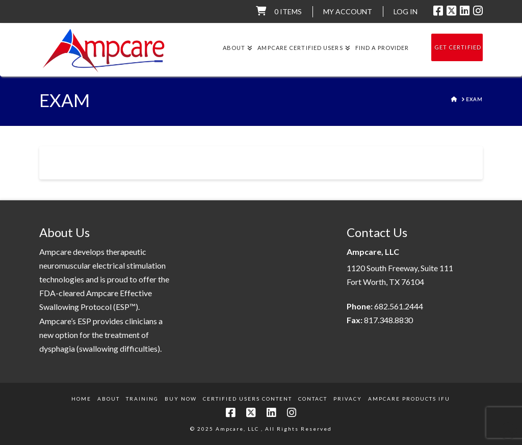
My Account (347, 11)
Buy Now (181, 399)
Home (81, 399)
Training (142, 399)
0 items (288, 11)
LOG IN (405, 11)
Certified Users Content (247, 399)
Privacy (347, 399)
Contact (312, 399)
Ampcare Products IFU (409, 399)
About (108, 399)
